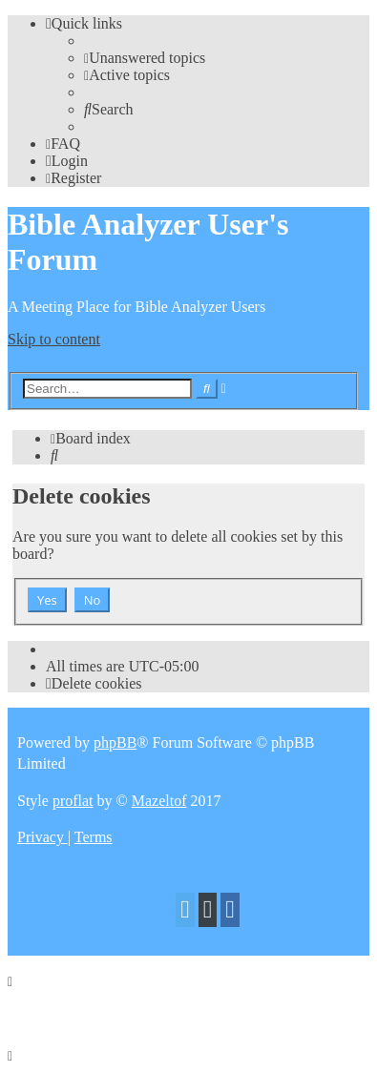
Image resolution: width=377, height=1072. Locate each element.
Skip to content (54, 339)
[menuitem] (144, 58)
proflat (73, 801)
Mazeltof (159, 801)
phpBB (115, 742)
